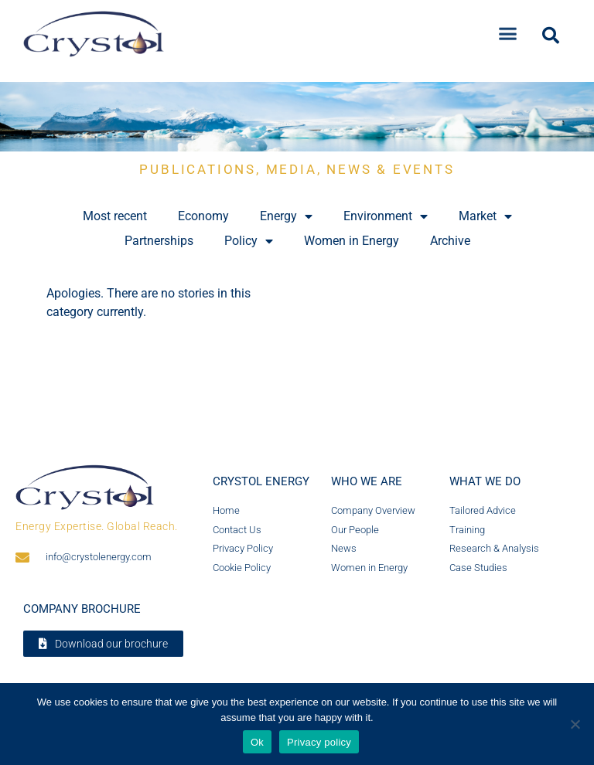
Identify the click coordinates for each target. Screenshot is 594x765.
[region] (297, 116)
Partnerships (159, 240)
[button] (508, 30)
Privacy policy (319, 742)
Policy (248, 241)
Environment (385, 216)
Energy (286, 216)
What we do (485, 481)
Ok (257, 742)
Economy (203, 216)
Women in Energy (351, 240)
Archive (450, 240)
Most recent (115, 216)
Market (485, 216)
